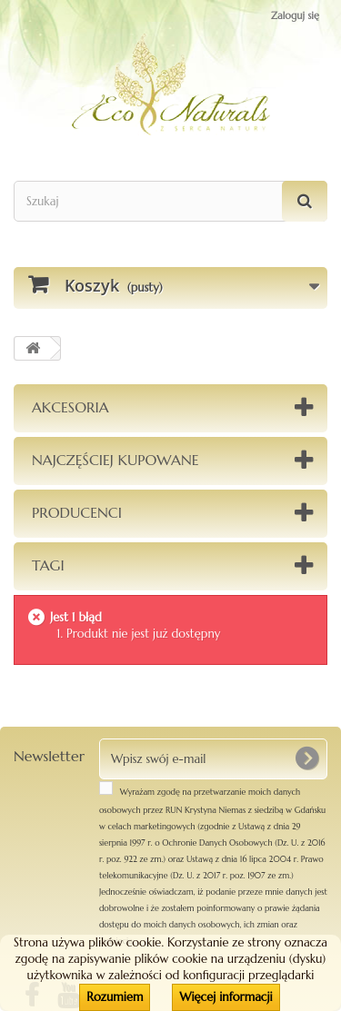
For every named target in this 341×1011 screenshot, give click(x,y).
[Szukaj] (304, 201)
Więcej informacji (225, 997)
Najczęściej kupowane (115, 460)
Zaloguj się (295, 15)
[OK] (306, 758)
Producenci (77, 512)
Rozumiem (114, 997)
